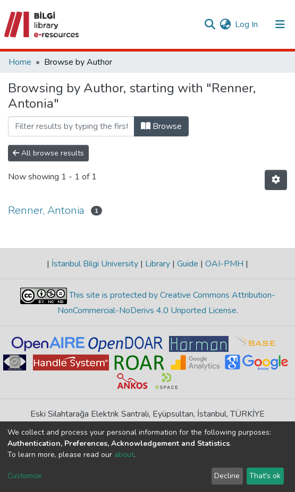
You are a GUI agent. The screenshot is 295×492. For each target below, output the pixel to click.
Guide (187, 264)
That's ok (265, 476)
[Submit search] (209, 24)
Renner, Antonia (46, 210)
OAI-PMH (224, 264)
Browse (161, 126)
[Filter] (71, 126)
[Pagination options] (276, 180)
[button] (225, 24)
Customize (24, 476)
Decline (227, 476)
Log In (247, 24)
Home (20, 62)
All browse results (48, 153)
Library (157, 264)
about (124, 455)
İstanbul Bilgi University (94, 264)
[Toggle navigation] (280, 24)
